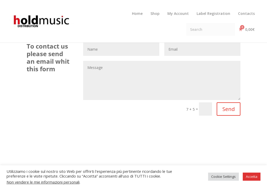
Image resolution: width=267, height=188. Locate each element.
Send (228, 109)
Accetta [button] (251, 176)
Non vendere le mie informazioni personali (43, 182)
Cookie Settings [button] (223, 176)
